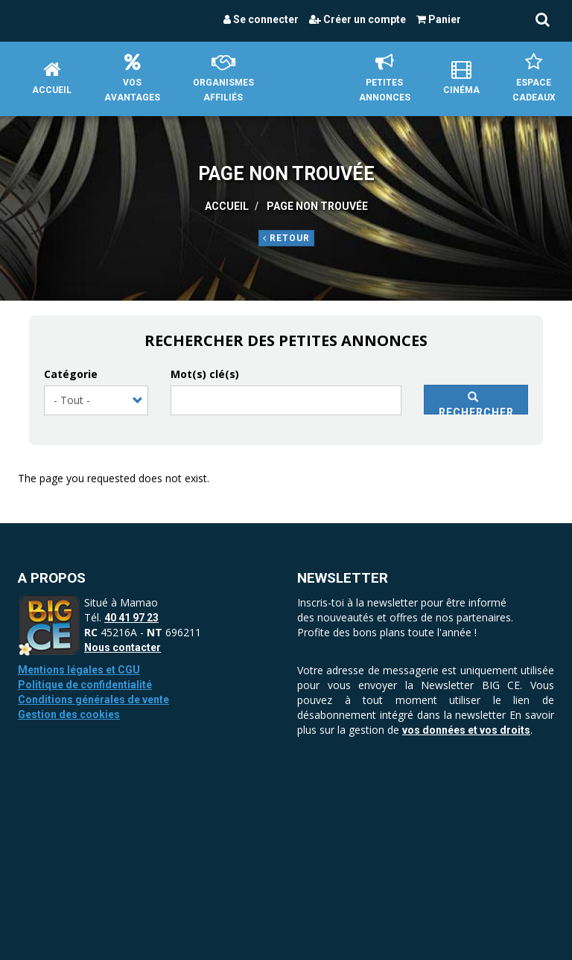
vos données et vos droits (466, 730)
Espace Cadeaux (534, 78)
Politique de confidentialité (85, 685)
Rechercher (476, 403)
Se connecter (261, 19)
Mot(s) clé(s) (205, 374)
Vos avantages (132, 78)
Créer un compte (357, 19)
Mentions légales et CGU (79, 670)
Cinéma (461, 77)
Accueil (52, 77)
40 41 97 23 (131, 618)
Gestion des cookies (69, 714)
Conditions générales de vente (93, 699)
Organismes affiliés (223, 78)
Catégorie (71, 374)
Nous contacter (122, 647)
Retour (286, 238)
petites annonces (384, 78)
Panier (438, 19)
